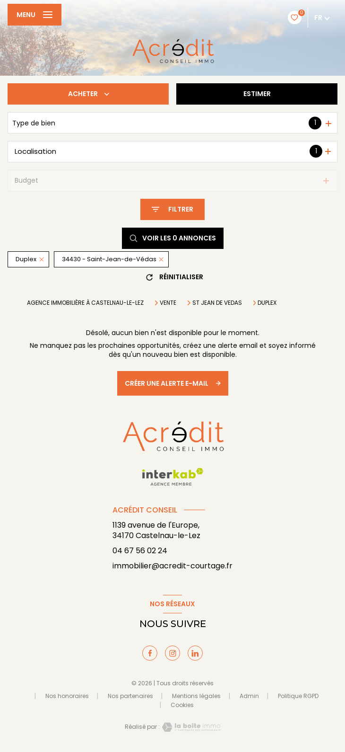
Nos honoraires (67, 696)
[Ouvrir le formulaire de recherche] (172, 209)
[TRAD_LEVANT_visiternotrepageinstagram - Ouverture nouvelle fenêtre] (172, 653)
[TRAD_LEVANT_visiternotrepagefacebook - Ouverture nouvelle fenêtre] (149, 653)
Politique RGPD (298, 696)
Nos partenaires (130, 696)
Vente (168, 303)
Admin (249, 696)
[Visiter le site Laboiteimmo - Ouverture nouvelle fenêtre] (190, 727)
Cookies (182, 705)
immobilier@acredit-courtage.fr (172, 565)
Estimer (257, 93)
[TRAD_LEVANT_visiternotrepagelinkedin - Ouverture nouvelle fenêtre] (195, 653)
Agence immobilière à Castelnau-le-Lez (85, 303)
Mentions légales (196, 696)
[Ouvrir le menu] (34, 15)
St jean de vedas (217, 303)
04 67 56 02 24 (139, 550)
